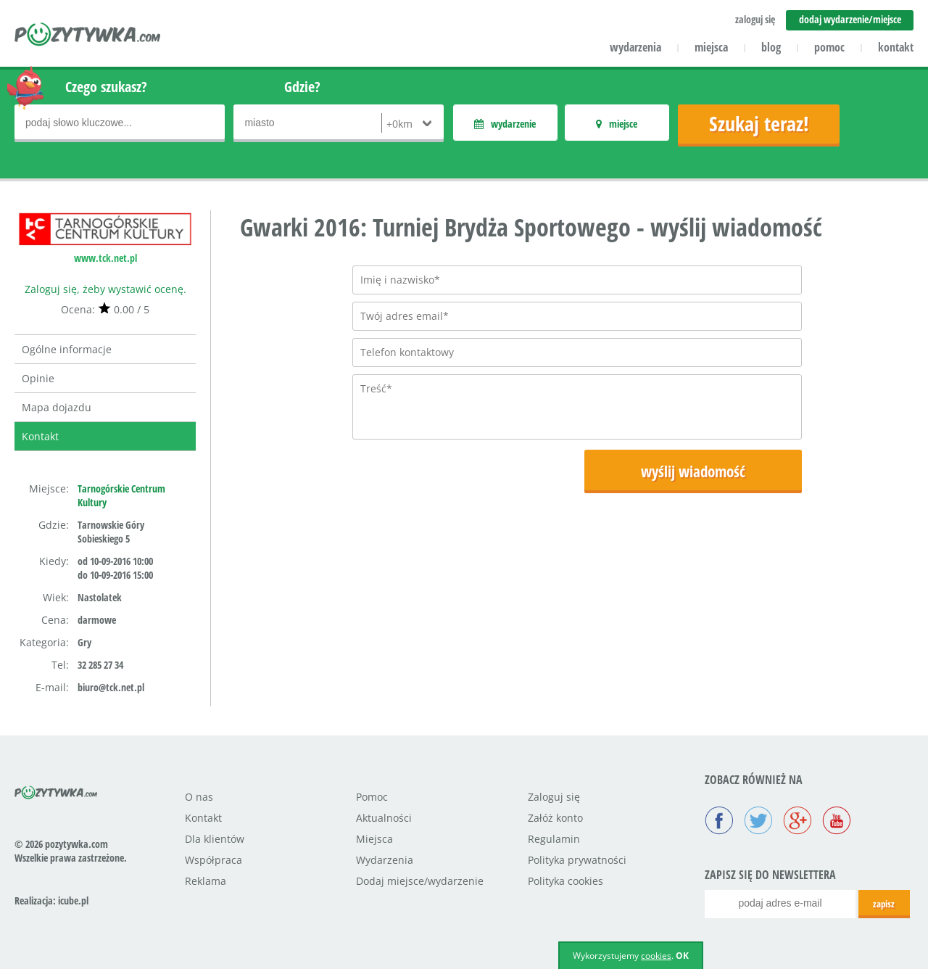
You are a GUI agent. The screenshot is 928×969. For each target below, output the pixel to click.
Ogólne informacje (67, 349)
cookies (656, 955)
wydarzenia (635, 47)
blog (771, 47)
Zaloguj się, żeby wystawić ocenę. (105, 289)
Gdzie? (302, 86)
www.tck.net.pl (105, 258)
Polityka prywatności (577, 860)
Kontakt (40, 436)
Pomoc (372, 797)
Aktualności (384, 818)
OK (682, 955)
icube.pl (73, 900)
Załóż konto (555, 818)
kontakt (896, 47)
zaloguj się (755, 19)
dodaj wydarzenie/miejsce (850, 19)
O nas (199, 797)
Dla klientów (214, 839)
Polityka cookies (565, 881)
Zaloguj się (554, 797)
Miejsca (374, 839)
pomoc (829, 47)
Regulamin (554, 839)
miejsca (711, 47)
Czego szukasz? (106, 86)
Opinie (38, 378)
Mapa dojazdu (56, 407)
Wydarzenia (384, 860)
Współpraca (213, 860)
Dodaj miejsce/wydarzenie (420, 881)
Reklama (205, 881)
